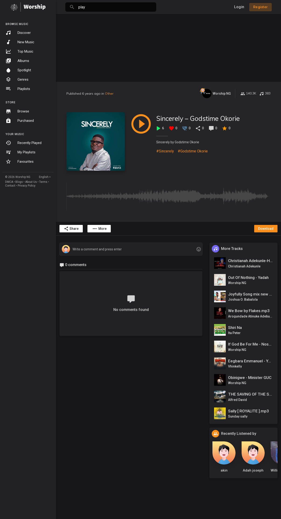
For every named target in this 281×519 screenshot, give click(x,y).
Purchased (20, 120)
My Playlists (20, 152)
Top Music (19, 51)
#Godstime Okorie (193, 151)
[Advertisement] (168, 46)
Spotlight (18, 70)
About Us (31, 182)
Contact (10, 185)
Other (109, 93)
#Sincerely (165, 151)
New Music (20, 42)
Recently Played (24, 143)
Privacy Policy (26, 185)
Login (239, 7)
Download (266, 229)
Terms (43, 182)
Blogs (19, 182)
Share (71, 228)
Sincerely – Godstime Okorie (198, 118)
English (44, 177)
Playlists (18, 89)
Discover (18, 33)
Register (260, 7)
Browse (17, 111)
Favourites (20, 161)
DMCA (9, 182)
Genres (17, 79)
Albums (17, 61)
